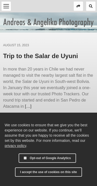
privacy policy (15, 146)
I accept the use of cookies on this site (48, 172)
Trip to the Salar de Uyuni (40, 55)
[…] (28, 106)
